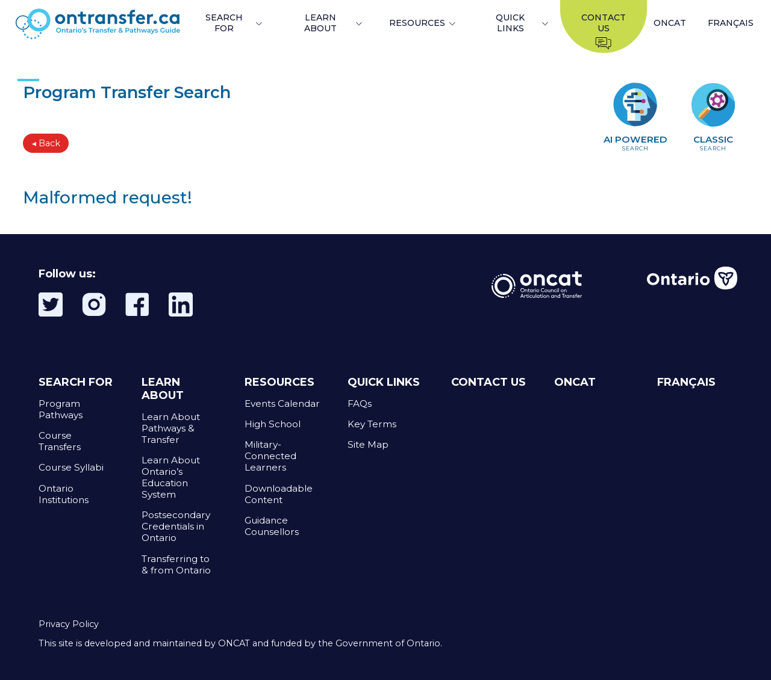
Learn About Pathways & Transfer (171, 428)
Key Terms (372, 424)
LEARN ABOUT (320, 23)
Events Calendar (282, 403)
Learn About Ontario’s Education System (171, 477)
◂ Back (46, 143)
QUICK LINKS (510, 23)
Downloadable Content (279, 494)
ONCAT (670, 22)
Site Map (368, 444)
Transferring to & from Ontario (176, 564)
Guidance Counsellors (272, 526)
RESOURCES (417, 22)
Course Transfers (60, 441)
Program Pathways (61, 409)
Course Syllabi (71, 467)
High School (273, 424)
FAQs (360, 403)
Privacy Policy (69, 624)
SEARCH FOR (224, 23)
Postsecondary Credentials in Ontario (176, 526)
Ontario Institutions (64, 494)
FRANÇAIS (731, 22)
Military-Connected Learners (270, 456)
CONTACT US (488, 382)
